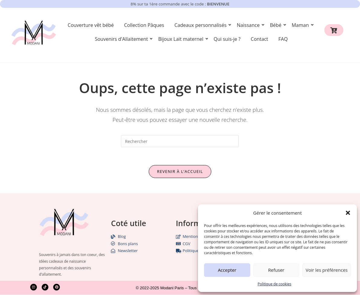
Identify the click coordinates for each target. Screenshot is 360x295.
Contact (259, 39)
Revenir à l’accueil (180, 171)
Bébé (277, 25)
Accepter (227, 270)
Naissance (249, 25)
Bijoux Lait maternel (181, 39)
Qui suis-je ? (227, 39)
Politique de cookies (274, 284)
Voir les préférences (327, 270)
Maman (301, 25)
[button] (348, 213)
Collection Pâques (144, 25)
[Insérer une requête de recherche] (180, 141)
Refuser (276, 270)
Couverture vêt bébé (91, 25)
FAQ (283, 39)
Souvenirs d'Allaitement (122, 39)
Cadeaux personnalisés (201, 25)
